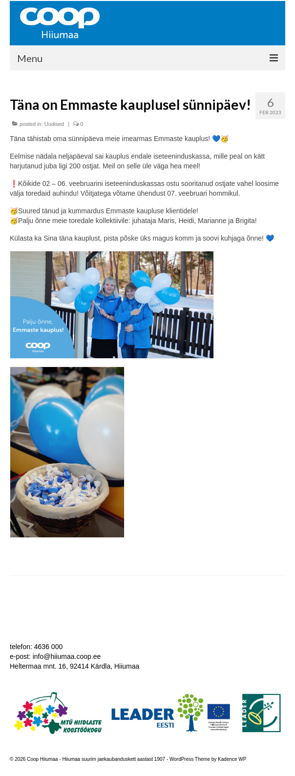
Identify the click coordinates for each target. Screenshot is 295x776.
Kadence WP (232, 759)
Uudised (54, 124)
